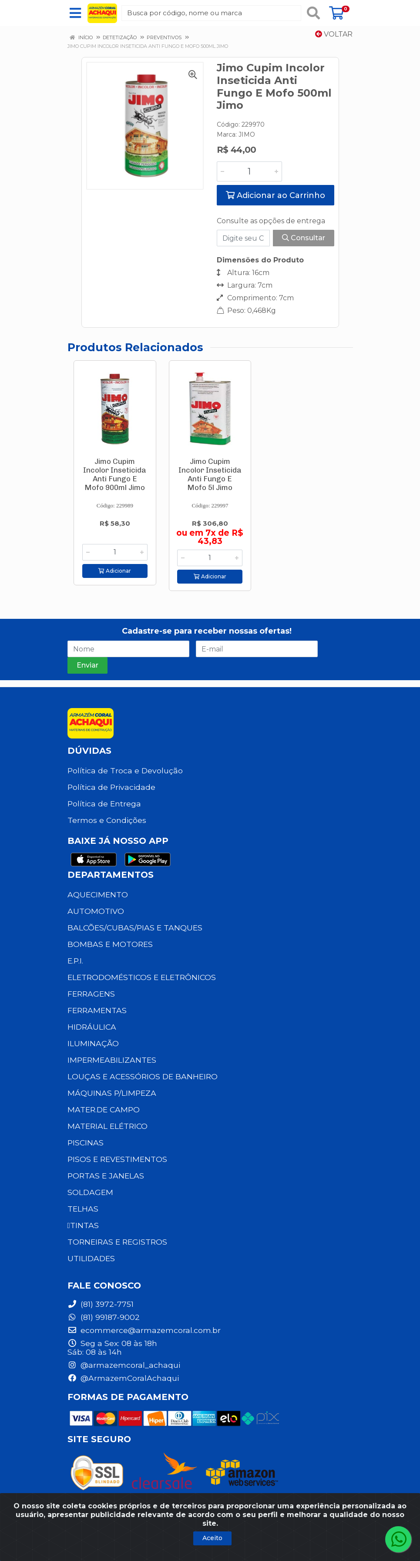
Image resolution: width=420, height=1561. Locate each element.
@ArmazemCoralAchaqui (123, 1378)
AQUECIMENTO (97, 894)
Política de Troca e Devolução (125, 770)
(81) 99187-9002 (103, 1317)
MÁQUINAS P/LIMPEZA (111, 1093)
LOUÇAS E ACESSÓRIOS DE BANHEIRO (142, 1076)
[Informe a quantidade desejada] (249, 171)
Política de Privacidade (111, 787)
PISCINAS (85, 1142)
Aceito (212, 1538)
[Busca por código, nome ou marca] (211, 13)
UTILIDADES (91, 1258)
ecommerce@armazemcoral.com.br (144, 1330)
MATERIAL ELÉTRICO (107, 1126)
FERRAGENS (91, 993)
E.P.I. (75, 960)
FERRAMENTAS (97, 1010)
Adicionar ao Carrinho (275, 195)
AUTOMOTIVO (95, 911)
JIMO (247, 134)
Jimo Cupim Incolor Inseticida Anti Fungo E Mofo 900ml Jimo (114, 474)
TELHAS (82, 1208)
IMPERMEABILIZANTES (111, 1059)
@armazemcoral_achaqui (123, 1365)
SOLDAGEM (90, 1192)
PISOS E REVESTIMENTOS (117, 1159)
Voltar (334, 34)
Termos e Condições (106, 820)
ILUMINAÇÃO (93, 1043)
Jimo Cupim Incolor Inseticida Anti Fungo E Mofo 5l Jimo (210, 474)
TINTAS (83, 1225)
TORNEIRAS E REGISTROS (117, 1241)
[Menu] (75, 13)
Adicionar (114, 570)
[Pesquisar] (313, 13)
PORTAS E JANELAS (105, 1175)
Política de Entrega (104, 803)
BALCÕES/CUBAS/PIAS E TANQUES (134, 927)
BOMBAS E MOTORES (110, 944)
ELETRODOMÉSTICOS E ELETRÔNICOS (141, 977)
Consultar (303, 238)
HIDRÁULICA (91, 1026)
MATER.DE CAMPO (103, 1109)
